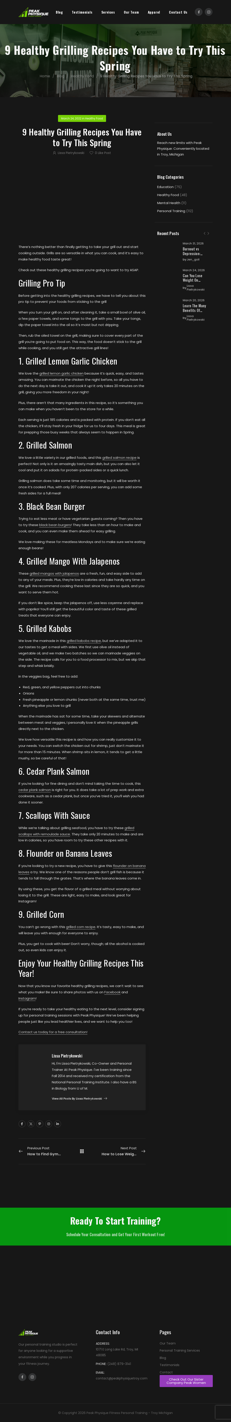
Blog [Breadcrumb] (66, 76)
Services (108, 12)
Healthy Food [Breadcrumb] (88, 76)
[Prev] (204, 233)
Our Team (131, 12)
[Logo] (33, 12)
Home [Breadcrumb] (51, 76)
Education (165, 186)
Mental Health (168, 203)
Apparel (154, 12)
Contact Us (178, 12)
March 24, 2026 (194, 270)
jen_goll (193, 260)
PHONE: (101, 1364)
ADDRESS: (103, 1343)
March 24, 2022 (71, 118)
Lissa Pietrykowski (196, 288)
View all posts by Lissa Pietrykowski (77, 1099)
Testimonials (82, 12)
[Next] (208, 233)
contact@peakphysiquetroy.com (121, 1378)
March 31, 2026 (193, 244)
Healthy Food (168, 195)
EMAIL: (100, 1372)
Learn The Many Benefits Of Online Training (194, 310)
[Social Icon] (199, 12)
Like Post (103, 153)
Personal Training (171, 211)
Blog (59, 12)
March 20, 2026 (194, 300)
